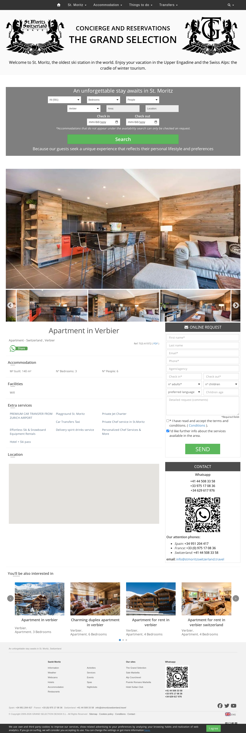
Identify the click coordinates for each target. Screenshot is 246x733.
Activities (91, 668)
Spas (89, 682)
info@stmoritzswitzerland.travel (200, 559)
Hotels (51, 682)
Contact (132, 714)
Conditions (197, 425)
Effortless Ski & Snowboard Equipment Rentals (28, 432)
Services (91, 672)
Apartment (16, 340)
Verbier (50, 340)
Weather (52, 672)
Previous (10, 306)
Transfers (168, 5)
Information (53, 668)
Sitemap (93, 714)
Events (90, 677)
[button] (84, 490)
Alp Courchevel (133, 677)
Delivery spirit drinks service (75, 430)
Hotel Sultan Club (134, 687)
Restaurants (54, 691)
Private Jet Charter (114, 414)
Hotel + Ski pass (20, 442)
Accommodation (107, 5)
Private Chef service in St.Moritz (123, 422)
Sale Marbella (133, 672)
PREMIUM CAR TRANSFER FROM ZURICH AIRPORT (31, 416)
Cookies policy (106, 714)
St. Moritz (77, 5)
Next (235, 306)
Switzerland (34, 340)
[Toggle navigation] (231, 5)
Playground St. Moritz (70, 414)
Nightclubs (92, 687)
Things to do (140, 5)
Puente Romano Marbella (138, 682)
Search (123, 139)
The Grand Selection (136, 668)
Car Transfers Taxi (68, 422)
